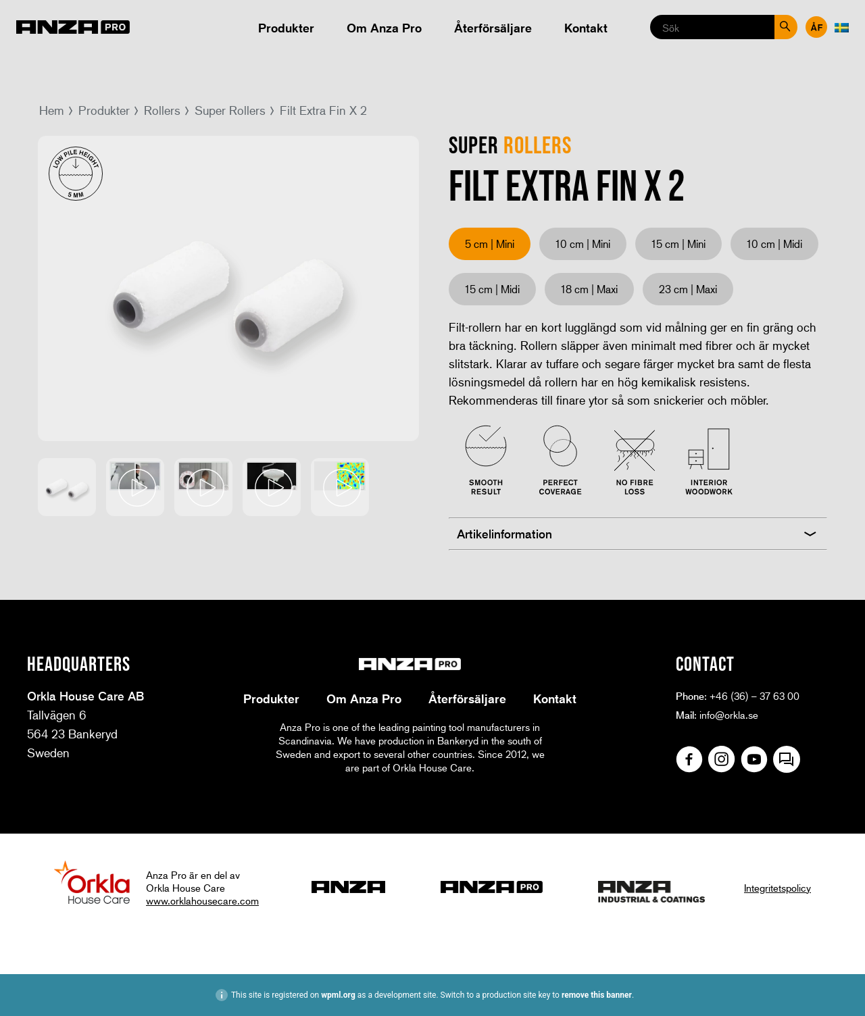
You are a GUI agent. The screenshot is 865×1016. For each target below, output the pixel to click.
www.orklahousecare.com (202, 900)
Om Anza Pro (384, 27)
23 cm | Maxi (688, 288)
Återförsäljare (493, 27)
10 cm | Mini (582, 243)
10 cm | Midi (774, 243)
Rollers (162, 110)
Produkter (286, 27)
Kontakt (586, 27)
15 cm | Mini (678, 243)
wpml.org (338, 995)
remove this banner (597, 995)
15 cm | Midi (492, 288)
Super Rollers (230, 110)
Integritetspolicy (777, 888)
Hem (51, 110)
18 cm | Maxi (589, 288)
